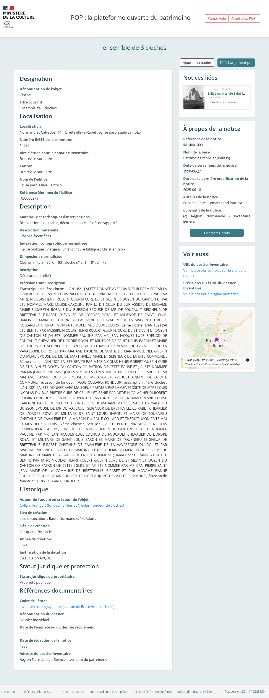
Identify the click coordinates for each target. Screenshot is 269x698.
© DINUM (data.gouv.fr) (221, 360)
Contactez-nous (217, 233)
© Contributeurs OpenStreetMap (221, 364)
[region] (217, 339)
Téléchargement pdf (236, 62)
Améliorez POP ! (245, 18)
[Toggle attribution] (247, 360)
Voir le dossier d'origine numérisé (210, 294)
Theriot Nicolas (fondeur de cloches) (94, 505)
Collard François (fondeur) (41, 505)
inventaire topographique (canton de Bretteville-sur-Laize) (67, 606)
